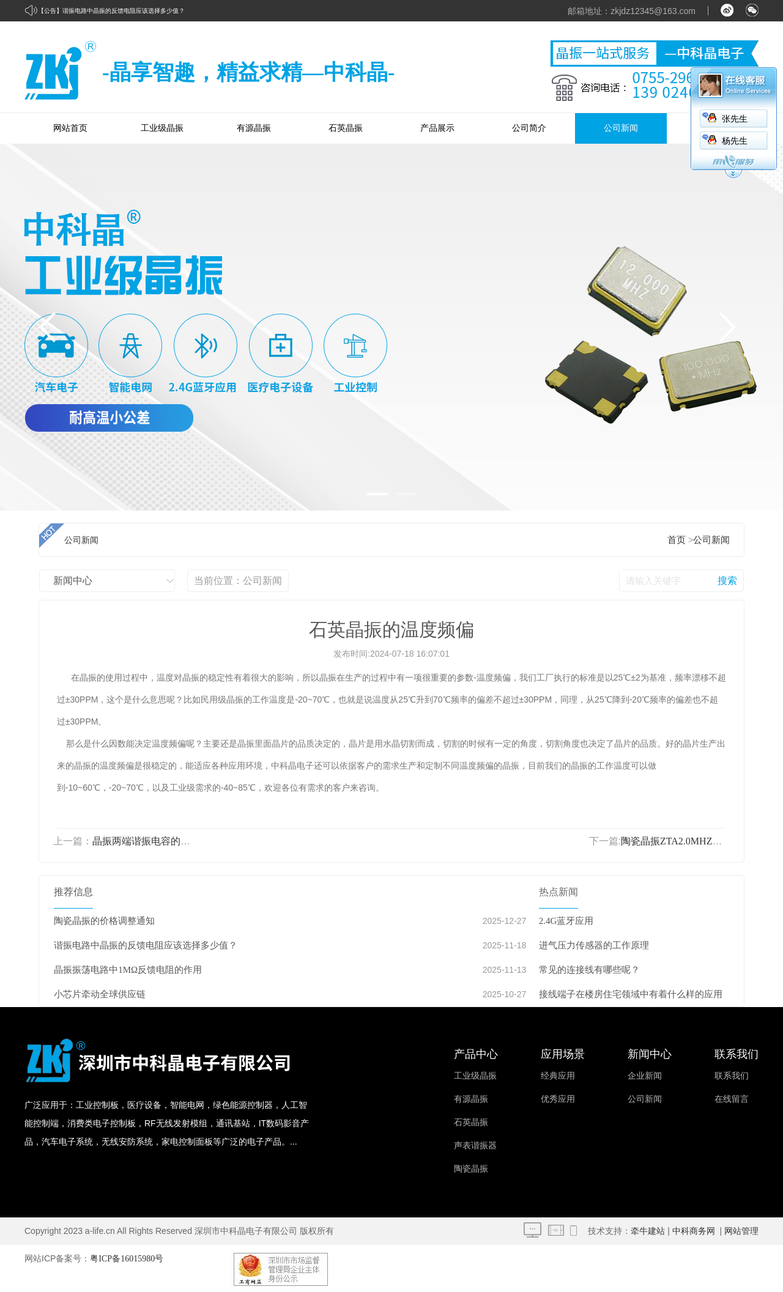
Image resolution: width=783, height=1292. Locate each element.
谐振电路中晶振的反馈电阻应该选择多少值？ (123, 10)
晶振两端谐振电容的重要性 (151, 841)
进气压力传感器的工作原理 (594, 945)
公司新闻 (621, 128)
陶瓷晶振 (471, 1168)
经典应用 (558, 1075)
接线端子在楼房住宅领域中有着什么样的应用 (630, 994)
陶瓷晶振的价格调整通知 (104, 921)
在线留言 (731, 1099)
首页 (676, 540)
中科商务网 (693, 1231)
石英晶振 (345, 128)
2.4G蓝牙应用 (566, 921)
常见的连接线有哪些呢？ (589, 970)
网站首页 (70, 128)
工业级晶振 (162, 128)
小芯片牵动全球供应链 (100, 994)
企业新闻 (645, 1075)
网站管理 (741, 1231)
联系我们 (731, 1075)
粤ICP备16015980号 (126, 1258)
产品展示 (437, 128)
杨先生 (735, 141)
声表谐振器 (475, 1145)
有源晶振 (254, 128)
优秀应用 (558, 1099)
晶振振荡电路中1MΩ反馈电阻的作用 (128, 970)
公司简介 (529, 128)
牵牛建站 (648, 1231)
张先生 (735, 119)
